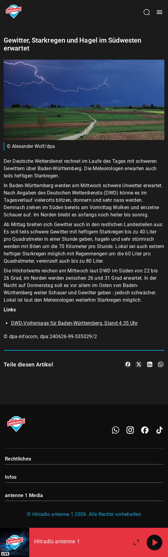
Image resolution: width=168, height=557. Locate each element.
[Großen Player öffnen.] (136, 542)
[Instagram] (130, 430)
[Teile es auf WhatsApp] (160, 364)
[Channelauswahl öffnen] (147, 12)
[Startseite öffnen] (13, 12)
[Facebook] (144, 430)
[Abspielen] (154, 542)
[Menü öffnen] (159, 12)
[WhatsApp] (115, 430)
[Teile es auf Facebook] (127, 364)
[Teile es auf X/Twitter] (138, 364)
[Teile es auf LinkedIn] (149, 364)
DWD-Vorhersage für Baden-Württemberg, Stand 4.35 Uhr (74, 323)
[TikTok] (159, 430)
